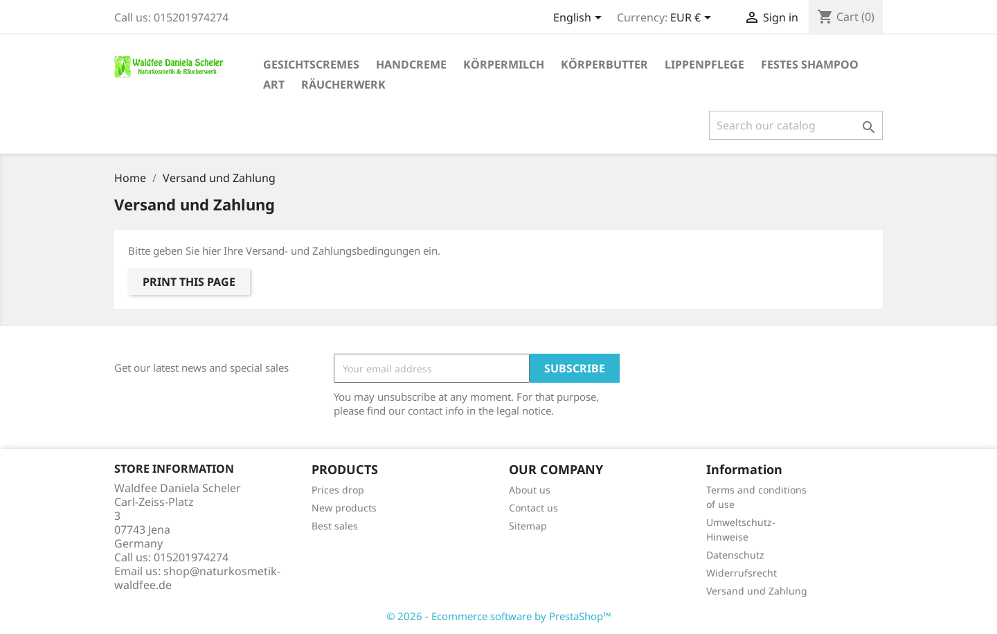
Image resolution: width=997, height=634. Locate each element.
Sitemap (528, 525)
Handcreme (411, 64)
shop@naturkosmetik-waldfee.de (197, 577)
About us (529, 489)
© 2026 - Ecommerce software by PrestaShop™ (498, 616)
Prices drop (338, 489)
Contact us (533, 507)
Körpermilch (503, 64)
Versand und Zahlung (756, 590)
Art (274, 84)
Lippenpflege (704, 64)
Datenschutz (735, 554)
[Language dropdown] (580, 18)
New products (344, 507)
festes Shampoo (810, 64)
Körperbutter (604, 64)
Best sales (335, 525)
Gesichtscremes (311, 64)
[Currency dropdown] (693, 18)
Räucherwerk (343, 84)
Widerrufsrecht (741, 572)
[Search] (796, 125)
